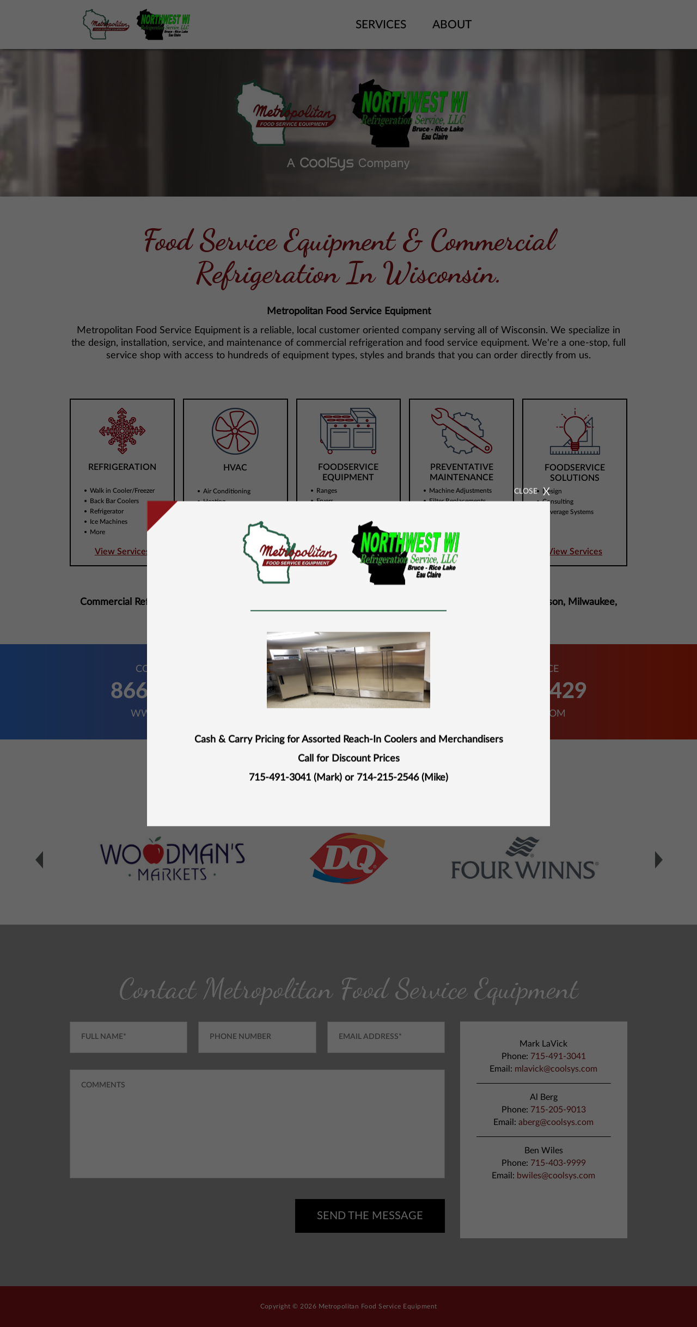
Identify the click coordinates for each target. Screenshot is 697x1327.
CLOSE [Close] (549, 474)
